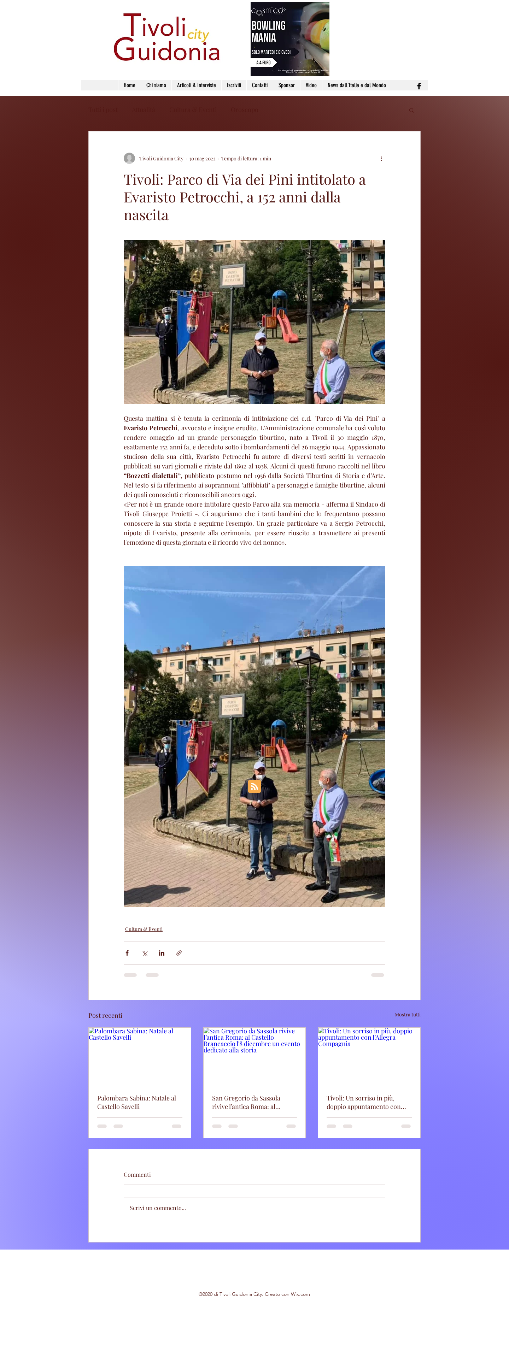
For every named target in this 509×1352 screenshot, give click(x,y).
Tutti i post (103, 109)
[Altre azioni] (381, 158)
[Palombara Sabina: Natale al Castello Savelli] (140, 1056)
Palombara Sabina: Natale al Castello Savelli (136, 1102)
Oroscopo (244, 109)
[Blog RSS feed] (254, 786)
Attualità (143, 109)
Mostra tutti (408, 1014)
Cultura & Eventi (193, 109)
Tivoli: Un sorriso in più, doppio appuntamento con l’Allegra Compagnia (364, 1102)
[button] (411, 110)
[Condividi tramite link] (179, 953)
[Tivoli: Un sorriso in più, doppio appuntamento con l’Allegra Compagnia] (369, 1056)
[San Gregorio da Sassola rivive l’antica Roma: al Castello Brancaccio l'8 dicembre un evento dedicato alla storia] (255, 1056)
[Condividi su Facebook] (127, 953)
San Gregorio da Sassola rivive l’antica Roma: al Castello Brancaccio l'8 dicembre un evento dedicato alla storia (253, 1102)
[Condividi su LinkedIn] (161, 953)
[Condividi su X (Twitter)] (144, 953)
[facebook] (419, 86)
